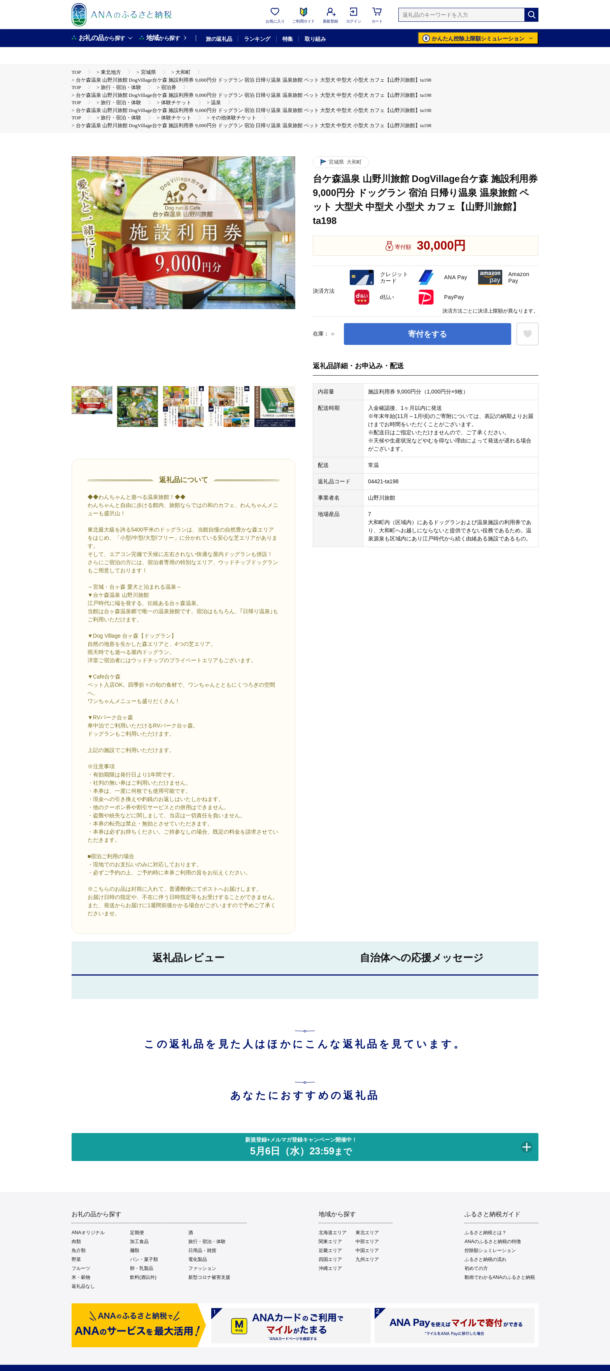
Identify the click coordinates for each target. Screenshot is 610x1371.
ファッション (202, 1268)
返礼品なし (83, 1286)
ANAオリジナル (88, 1232)
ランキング (257, 39)
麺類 (134, 1250)
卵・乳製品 (141, 1268)
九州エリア (367, 1259)
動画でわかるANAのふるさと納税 (500, 1277)
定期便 (137, 1232)
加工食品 (139, 1241)
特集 (287, 39)
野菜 (76, 1259)
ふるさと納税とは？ (486, 1232)
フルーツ (81, 1268)
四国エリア (330, 1259)
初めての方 (476, 1268)
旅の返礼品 (219, 39)
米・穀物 (81, 1277)
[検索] (531, 15)
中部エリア (367, 1241)
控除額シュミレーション (490, 1250)
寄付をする (427, 334)
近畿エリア (330, 1250)
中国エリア (367, 1250)
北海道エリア (333, 1232)
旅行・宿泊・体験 (207, 1241)
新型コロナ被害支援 (209, 1277)
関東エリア (330, 1241)
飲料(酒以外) (143, 1277)
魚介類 (79, 1250)
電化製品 (197, 1259)
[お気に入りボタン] (527, 334)
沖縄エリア (330, 1268)
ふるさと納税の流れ (486, 1259)
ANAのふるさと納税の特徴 (493, 1241)
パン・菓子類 (144, 1259)
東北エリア (367, 1232)
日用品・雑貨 (202, 1250)
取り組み (315, 39)
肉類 (76, 1241)
